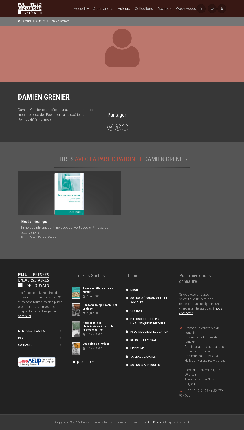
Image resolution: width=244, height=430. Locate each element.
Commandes (103, 9)
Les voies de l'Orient (96, 343)
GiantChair (154, 422)
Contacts (25, 344)
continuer (26, 316)
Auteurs (124, 9)
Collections (144, 9)
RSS (20, 337)
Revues (163, 9)
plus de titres (83, 362)
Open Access (186, 9)
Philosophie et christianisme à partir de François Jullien (98, 326)
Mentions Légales (31, 330)
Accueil (80, 9)
